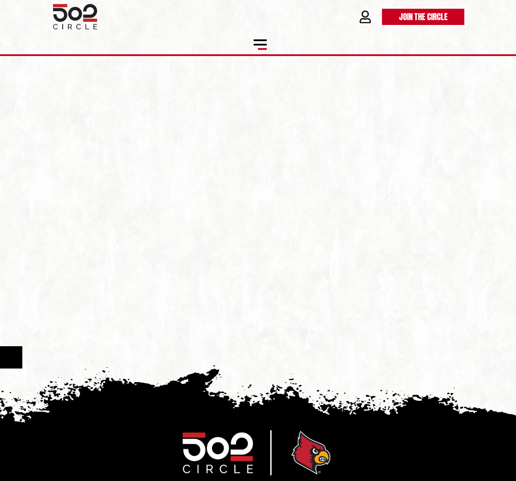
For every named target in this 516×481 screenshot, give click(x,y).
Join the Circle (423, 16)
